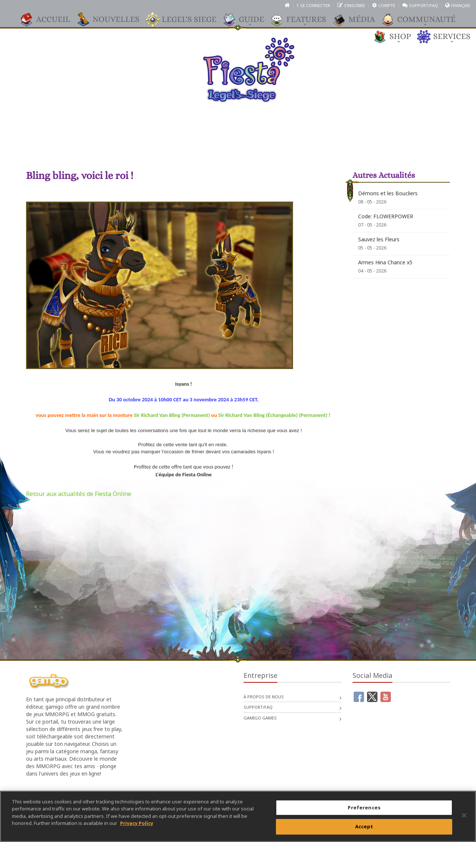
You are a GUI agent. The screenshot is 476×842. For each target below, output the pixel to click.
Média (358, 19)
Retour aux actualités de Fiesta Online (78, 494)
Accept (364, 826)
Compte (386, 5)
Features (302, 19)
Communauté (423, 19)
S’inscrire (354, 5)
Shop (396, 36)
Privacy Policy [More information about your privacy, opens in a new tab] (136, 823)
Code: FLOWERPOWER (385, 216)
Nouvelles (112, 19)
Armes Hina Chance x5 (385, 262)
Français (460, 5)
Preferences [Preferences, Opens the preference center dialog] (364, 807)
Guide (247, 19)
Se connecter (315, 5)
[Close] (464, 815)
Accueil (49, 19)
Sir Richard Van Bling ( (243, 415)
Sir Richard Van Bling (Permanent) (172, 415)
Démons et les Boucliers (388, 193)
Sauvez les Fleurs (378, 239)
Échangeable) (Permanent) (298, 415)
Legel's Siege (185, 19)
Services (448, 36)
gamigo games (260, 718)
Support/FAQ (423, 5)
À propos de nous (264, 696)
